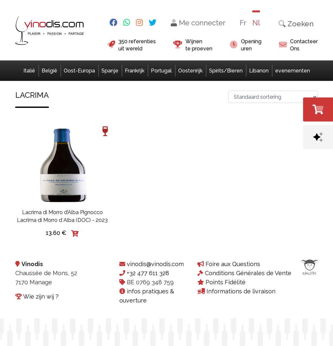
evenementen (292, 71)
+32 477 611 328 (148, 273)
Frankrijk (134, 71)
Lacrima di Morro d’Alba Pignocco (62, 212)
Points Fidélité (226, 282)
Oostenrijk (190, 71)
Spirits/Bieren (226, 71)
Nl (256, 23)
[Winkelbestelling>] (273, 97)
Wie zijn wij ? (41, 296)
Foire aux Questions (233, 264)
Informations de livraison (240, 291)
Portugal (161, 71)
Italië (29, 71)
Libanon (259, 71)
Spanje (109, 71)
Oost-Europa (79, 71)
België (49, 71)
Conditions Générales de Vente (248, 273)
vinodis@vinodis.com (155, 264)
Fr (243, 23)
